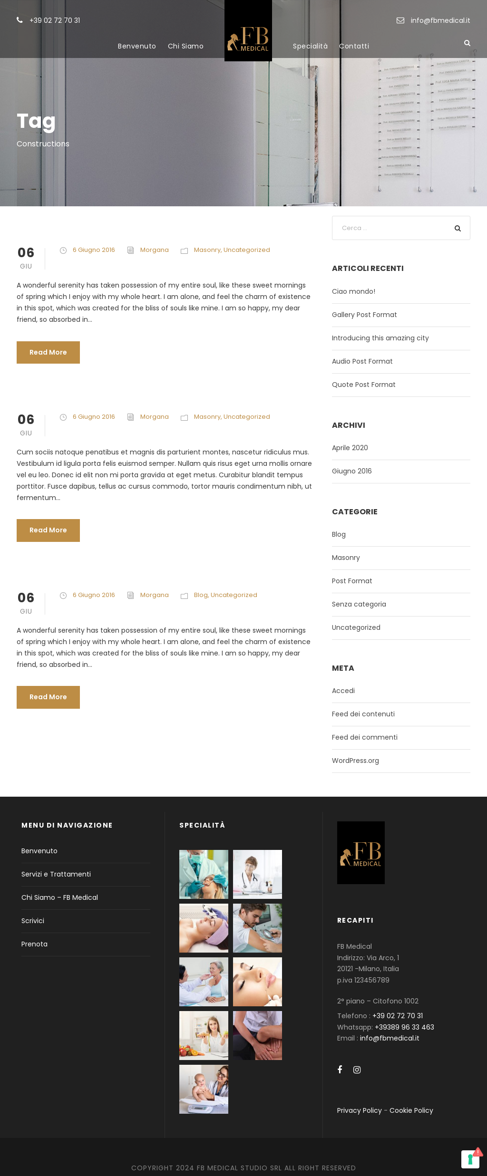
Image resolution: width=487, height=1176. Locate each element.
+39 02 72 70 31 (54, 20)
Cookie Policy (411, 1110)
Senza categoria (359, 604)
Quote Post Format (364, 384)
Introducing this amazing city (380, 338)
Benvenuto (137, 46)
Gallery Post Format (364, 314)
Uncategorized (247, 249)
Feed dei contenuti (363, 714)
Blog (201, 594)
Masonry (207, 249)
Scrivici (32, 920)
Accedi (343, 690)
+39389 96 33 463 (404, 1027)
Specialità (310, 46)
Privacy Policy (359, 1110)
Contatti (354, 46)
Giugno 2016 (352, 471)
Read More (48, 352)
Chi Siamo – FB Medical (59, 897)
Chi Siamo (186, 46)
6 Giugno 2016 (94, 249)
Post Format (352, 581)
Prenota (34, 944)
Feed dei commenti (365, 737)
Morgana (154, 249)
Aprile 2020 (350, 448)
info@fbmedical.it (440, 20)
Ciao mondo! (353, 291)
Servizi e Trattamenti (56, 874)
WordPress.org (355, 760)
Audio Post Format (362, 361)
